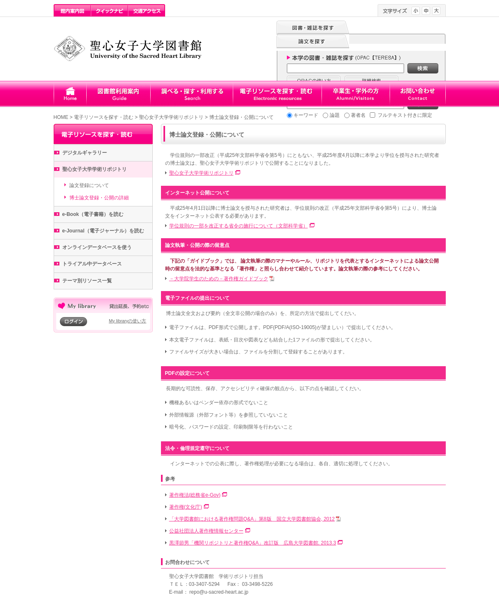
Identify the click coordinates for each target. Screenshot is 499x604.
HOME (61, 117)
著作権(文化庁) (185, 507)
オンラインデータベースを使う (97, 247)
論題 (335, 115)
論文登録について (89, 185)
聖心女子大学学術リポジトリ (171, 117)
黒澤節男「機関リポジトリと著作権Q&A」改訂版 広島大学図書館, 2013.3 (252, 543)
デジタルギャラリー (84, 153)
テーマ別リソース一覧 (87, 281)
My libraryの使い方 (128, 320)
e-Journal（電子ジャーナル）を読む (103, 231)
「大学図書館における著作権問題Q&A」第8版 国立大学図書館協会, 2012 (252, 519)
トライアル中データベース (92, 264)
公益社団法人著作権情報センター (206, 531)
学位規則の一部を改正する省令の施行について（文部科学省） (238, 226)
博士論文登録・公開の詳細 (99, 198)
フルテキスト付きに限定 (405, 115)
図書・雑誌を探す (313, 28)
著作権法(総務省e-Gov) (195, 495)
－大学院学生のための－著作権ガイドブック (218, 279)
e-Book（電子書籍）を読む (93, 214)
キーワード (305, 115)
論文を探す (313, 42)
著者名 (358, 115)
